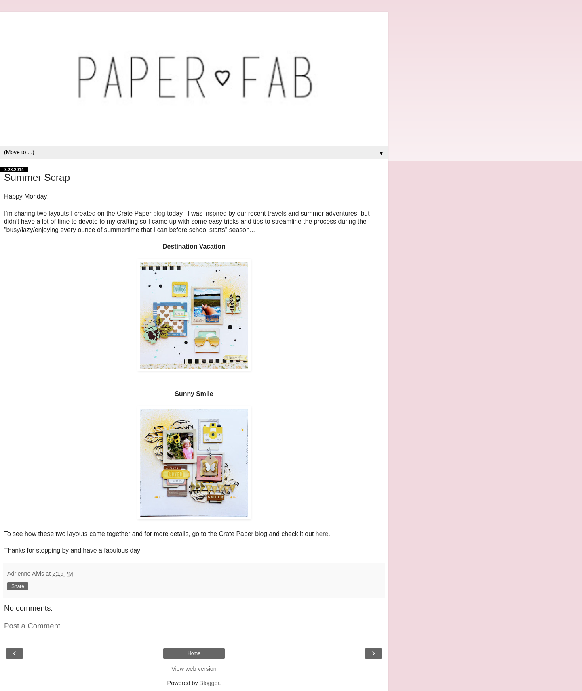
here (322, 533)
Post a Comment (32, 626)
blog (159, 213)
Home (194, 653)
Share (17, 586)
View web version (194, 669)
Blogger (209, 683)
